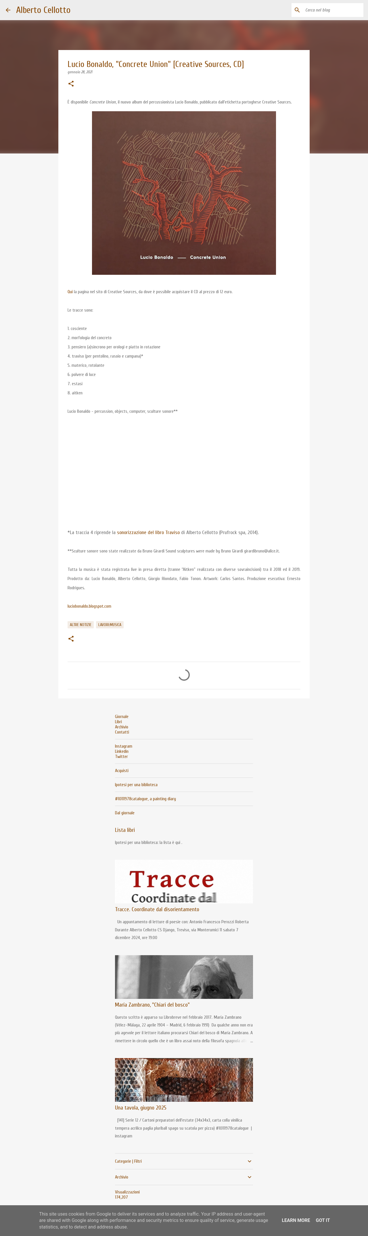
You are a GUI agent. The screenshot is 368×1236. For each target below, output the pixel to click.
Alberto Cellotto (43, 10)
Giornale (122, 716)
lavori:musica (109, 624)
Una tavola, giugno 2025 (140, 1107)
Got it (323, 1220)
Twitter (121, 756)
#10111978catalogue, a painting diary (145, 798)
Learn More (296, 1220)
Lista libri (125, 830)
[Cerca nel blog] (333, 10)
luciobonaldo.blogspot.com (89, 606)
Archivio (121, 727)
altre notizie (80, 624)
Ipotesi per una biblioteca (136, 784)
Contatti (122, 732)
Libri (118, 721)
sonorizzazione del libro (141, 532)
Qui (70, 291)
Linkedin (122, 751)
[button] (71, 84)
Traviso (172, 532)
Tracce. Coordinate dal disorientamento (157, 909)
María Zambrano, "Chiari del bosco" (152, 1004)
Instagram (123, 746)
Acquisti (122, 770)
